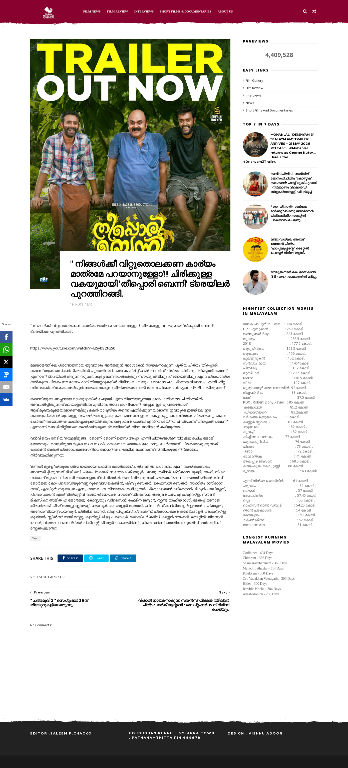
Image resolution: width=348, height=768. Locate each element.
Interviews (144, 11)
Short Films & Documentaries (185, 11)
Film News (92, 11)
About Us (225, 11)
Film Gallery (254, 80)
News (250, 102)
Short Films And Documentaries (269, 110)
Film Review (117, 11)
